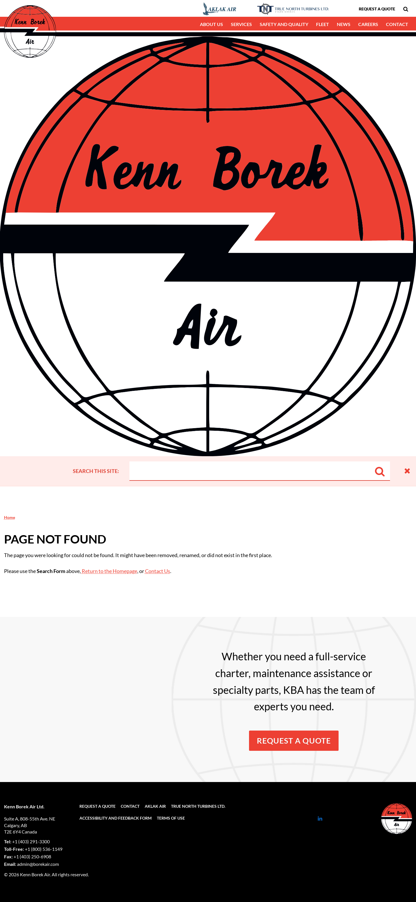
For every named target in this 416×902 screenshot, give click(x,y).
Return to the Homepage (109, 571)
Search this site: (96, 471)
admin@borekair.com (38, 864)
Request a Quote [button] (294, 740)
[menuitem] (405, 9)
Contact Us (157, 571)
